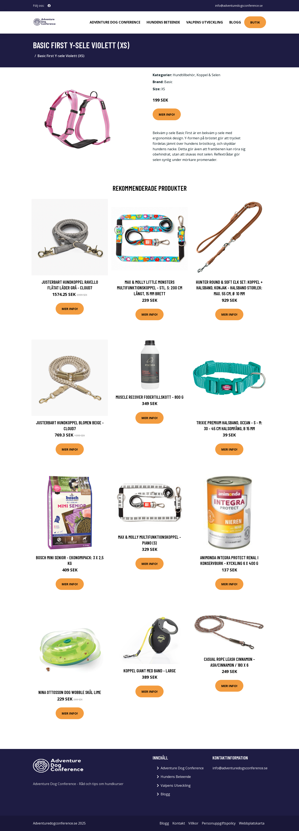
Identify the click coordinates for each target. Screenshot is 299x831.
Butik (255, 22)
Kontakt (178, 823)
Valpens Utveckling (204, 22)
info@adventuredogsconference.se (239, 6)
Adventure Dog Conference (115, 22)
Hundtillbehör (184, 75)
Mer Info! (167, 114)
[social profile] (49, 6)
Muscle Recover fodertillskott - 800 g (150, 397)
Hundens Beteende (163, 22)
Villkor (193, 823)
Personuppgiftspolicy (219, 823)
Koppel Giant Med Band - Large (149, 670)
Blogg (235, 22)
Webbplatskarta (251, 823)
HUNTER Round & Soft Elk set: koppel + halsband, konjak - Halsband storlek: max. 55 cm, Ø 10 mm (229, 287)
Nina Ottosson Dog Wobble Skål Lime (69, 692)
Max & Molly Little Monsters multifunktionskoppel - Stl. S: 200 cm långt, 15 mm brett (149, 287)
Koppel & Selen (208, 75)
